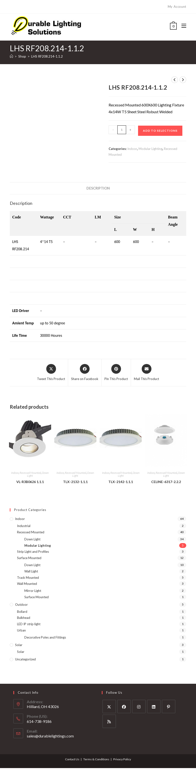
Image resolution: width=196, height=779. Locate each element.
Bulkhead (23, 618)
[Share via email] (146, 372)
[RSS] (109, 721)
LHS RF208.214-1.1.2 (47, 56)
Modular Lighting (150, 149)
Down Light (32, 539)
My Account (177, 7)
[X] (109, 706)
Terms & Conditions (96, 759)
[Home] (11, 56)
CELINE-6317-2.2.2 (166, 482)
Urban (21, 630)
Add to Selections (160, 130)
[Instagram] (139, 706)
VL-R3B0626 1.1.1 (30, 482)
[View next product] (182, 79)
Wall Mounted (27, 584)
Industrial (23, 526)
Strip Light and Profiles (33, 552)
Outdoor (21, 604)
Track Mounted (28, 578)
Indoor (132, 149)
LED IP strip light (28, 624)
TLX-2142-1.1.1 (120, 482)
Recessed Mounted (30, 473)
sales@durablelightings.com (50, 736)
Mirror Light (32, 591)
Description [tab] (98, 188)
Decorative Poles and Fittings (45, 637)
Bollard (22, 612)
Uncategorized (25, 659)
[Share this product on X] (51, 372)
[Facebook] (124, 706)
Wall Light (31, 571)
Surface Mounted (29, 558)
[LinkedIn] (153, 706)
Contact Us (72, 759)
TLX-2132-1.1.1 (75, 482)
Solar (18, 645)
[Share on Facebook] (84, 372)
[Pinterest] (168, 706)
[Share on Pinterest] (116, 372)
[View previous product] (174, 79)
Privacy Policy (122, 759)
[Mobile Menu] (182, 26)
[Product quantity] (121, 129)
